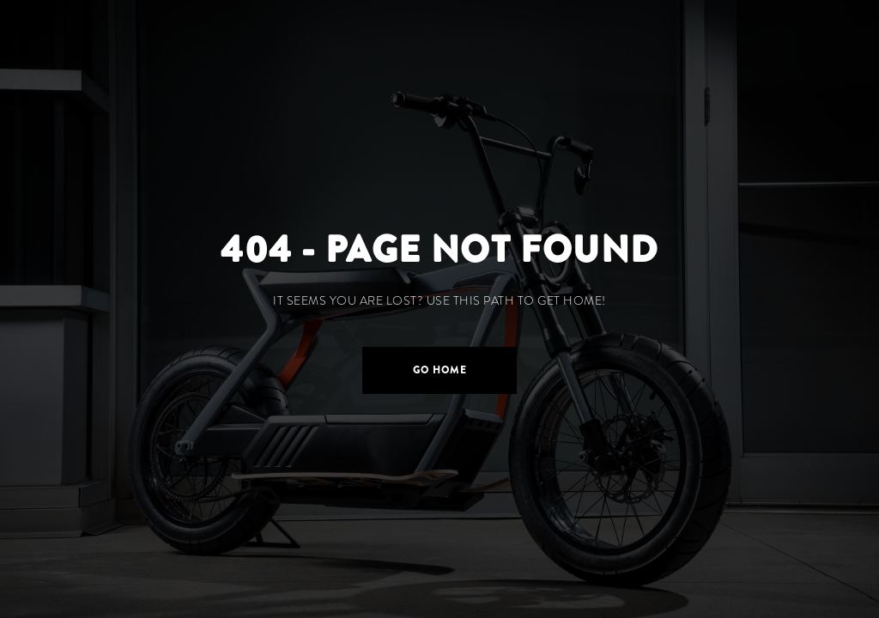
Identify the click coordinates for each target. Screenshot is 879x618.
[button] (439, 370)
